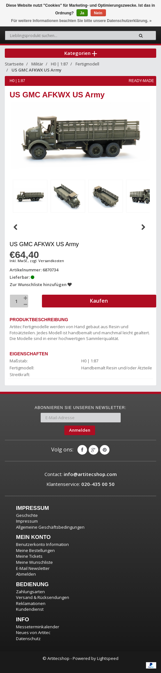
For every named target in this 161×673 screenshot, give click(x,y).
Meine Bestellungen (35, 550)
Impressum (27, 521)
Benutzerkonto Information (42, 544)
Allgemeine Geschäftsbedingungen (50, 527)
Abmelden (26, 574)
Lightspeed (107, 658)
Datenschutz (28, 638)
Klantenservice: (80, 484)
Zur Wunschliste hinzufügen (41, 284)
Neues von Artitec (33, 632)
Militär (37, 64)
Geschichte (27, 515)
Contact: (80, 474)
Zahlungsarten (30, 591)
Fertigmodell (87, 64)
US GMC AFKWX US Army (36, 70)
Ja (82, 13)
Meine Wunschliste (34, 562)
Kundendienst (30, 609)
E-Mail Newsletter (33, 568)
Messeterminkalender (37, 627)
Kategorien (80, 53)
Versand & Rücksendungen (42, 597)
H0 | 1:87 (59, 64)
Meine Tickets (29, 556)
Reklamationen (30, 603)
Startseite (14, 64)
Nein (98, 13)
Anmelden (79, 430)
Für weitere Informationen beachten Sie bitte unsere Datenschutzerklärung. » (81, 21)
